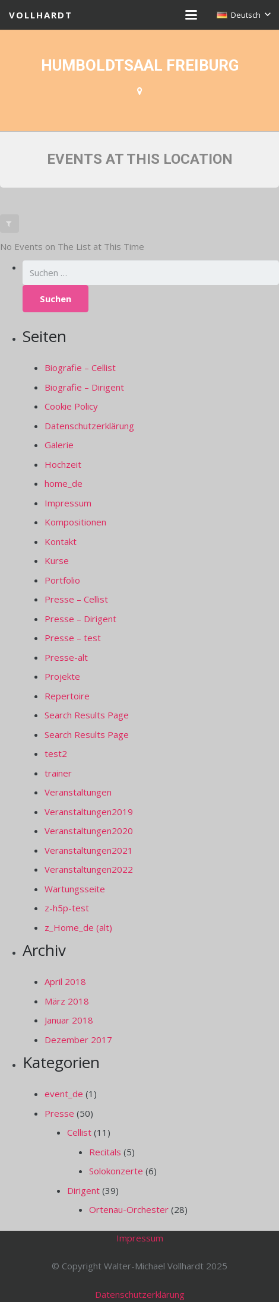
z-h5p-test (67, 908)
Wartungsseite (75, 889)
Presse (59, 1113)
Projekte (62, 676)
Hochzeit (63, 464)
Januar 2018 (69, 1020)
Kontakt (61, 541)
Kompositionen (75, 522)
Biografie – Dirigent (84, 387)
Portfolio (62, 580)
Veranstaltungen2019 (89, 812)
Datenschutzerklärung (89, 426)
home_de (64, 483)
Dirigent (83, 1190)
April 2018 (65, 981)
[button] (191, 15)
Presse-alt (66, 657)
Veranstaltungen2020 (89, 831)
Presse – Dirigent (80, 619)
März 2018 (67, 1001)
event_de (64, 1094)
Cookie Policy (71, 406)
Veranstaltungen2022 (89, 869)
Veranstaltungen (78, 792)
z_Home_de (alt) (78, 927)
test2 (56, 753)
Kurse (57, 560)
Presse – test (73, 638)
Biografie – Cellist (80, 367)
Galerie (59, 445)
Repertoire (67, 696)
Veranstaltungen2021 (89, 850)
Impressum (68, 503)
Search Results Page (87, 715)
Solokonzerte (116, 1171)
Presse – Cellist (76, 599)
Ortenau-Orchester (129, 1209)
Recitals (105, 1152)
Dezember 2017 (78, 1040)
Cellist (79, 1132)
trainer (58, 773)
